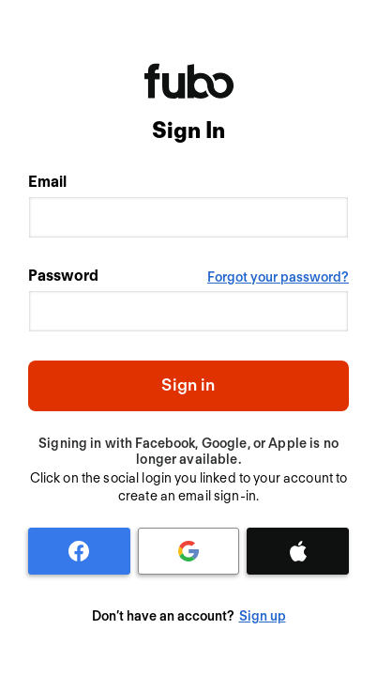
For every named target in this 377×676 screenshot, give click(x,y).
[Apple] (298, 551)
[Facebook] (79, 551)
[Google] (189, 551)
